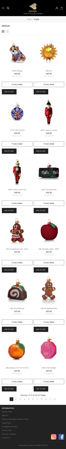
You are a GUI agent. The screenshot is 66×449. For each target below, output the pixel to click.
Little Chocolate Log (17, 308)
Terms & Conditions (9, 434)
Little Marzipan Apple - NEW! (48, 249)
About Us (5, 415)
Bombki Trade (7, 411)
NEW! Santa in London (49, 130)
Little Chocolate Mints (48, 189)
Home (29, 19)
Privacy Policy (7, 430)
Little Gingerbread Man (49, 308)
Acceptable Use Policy (10, 426)
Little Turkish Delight (49, 368)
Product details (17, 84)
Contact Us (6, 437)
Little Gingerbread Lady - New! (17, 249)
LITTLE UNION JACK (17, 130)
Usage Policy (6, 423)
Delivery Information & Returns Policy (15, 419)
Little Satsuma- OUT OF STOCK (17, 368)
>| (54, 399)
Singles (36, 19)
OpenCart (31, 445)
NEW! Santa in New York (17, 189)
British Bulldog (17, 71)
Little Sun (49, 71)
